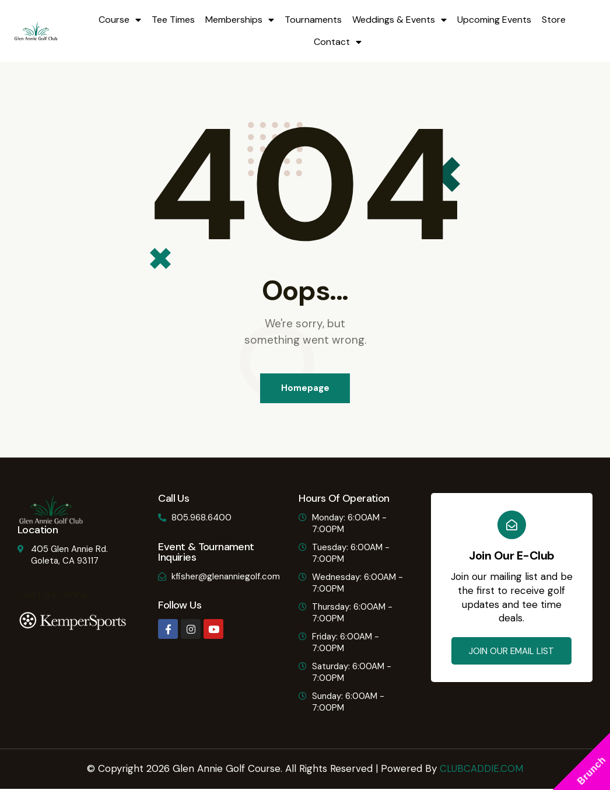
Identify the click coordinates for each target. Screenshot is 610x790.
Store (554, 19)
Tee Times (173, 19)
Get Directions (51, 595)
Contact (338, 42)
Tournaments (313, 19)
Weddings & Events (399, 19)
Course (120, 19)
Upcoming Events (494, 19)
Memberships (239, 19)
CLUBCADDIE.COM (481, 769)
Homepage (305, 388)
